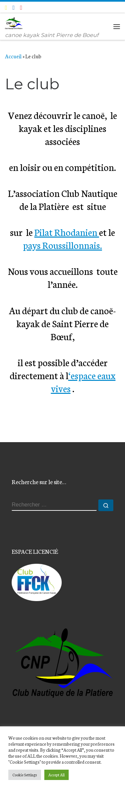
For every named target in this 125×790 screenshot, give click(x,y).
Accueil (13, 56)
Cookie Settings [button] (24, 774)
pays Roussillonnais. (62, 244)
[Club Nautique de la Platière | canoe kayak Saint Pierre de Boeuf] (13, 22)
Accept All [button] (56, 774)
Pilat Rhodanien (66, 231)
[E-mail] (6, 7)
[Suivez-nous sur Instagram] (21, 7)
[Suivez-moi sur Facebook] (14, 7)
